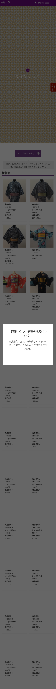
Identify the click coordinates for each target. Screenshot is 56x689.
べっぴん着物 (27, 356)
